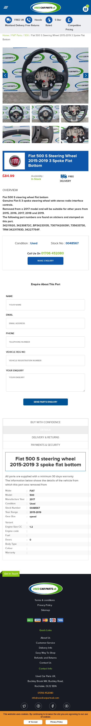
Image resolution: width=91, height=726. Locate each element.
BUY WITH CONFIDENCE (45, 422)
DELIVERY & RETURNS (45, 437)
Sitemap (45, 610)
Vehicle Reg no (15, 352)
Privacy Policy (44, 605)
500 (26, 35)
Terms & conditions (45, 600)
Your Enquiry (15, 370)
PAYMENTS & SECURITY (45, 444)
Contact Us (45, 662)
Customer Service (45, 642)
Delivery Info (45, 647)
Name (9, 296)
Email (9, 314)
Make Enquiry (46, 260)
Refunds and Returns (45, 657)
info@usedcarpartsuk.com (45, 697)
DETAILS (45, 429)
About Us (45, 637)
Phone (10, 333)
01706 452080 (52, 253)
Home (6, 35)
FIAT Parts (16, 35)
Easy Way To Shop (45, 652)
